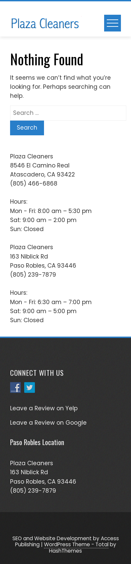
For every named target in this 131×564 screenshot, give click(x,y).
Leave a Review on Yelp (44, 408)
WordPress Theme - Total (76, 544)
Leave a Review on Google (48, 423)
